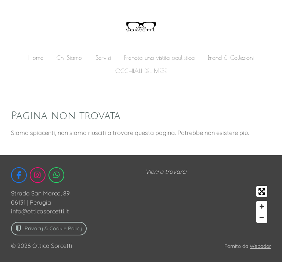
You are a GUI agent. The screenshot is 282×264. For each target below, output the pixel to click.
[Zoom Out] (261, 217)
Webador (260, 246)
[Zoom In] (261, 206)
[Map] (208, 204)
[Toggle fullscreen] (261, 191)
